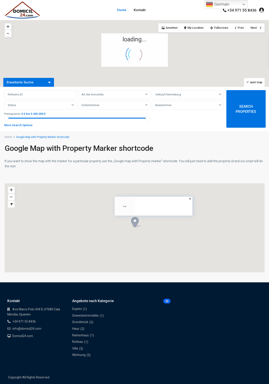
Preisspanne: (12, 113)
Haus (75, 328)
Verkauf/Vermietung (168, 94)
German (217, 4)
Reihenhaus (80, 335)
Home (121, 10)
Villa (75, 348)
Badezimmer (163, 105)
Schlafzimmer (90, 105)
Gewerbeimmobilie (85, 315)
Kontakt (140, 10)
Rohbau (77, 342)
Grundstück (80, 322)
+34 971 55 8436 (242, 10)
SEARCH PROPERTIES (246, 109)
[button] (229, 44)
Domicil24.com (22, 336)
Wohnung (79, 355)
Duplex (77, 309)
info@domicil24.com (26, 328)
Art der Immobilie (93, 94)
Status (12, 105)
